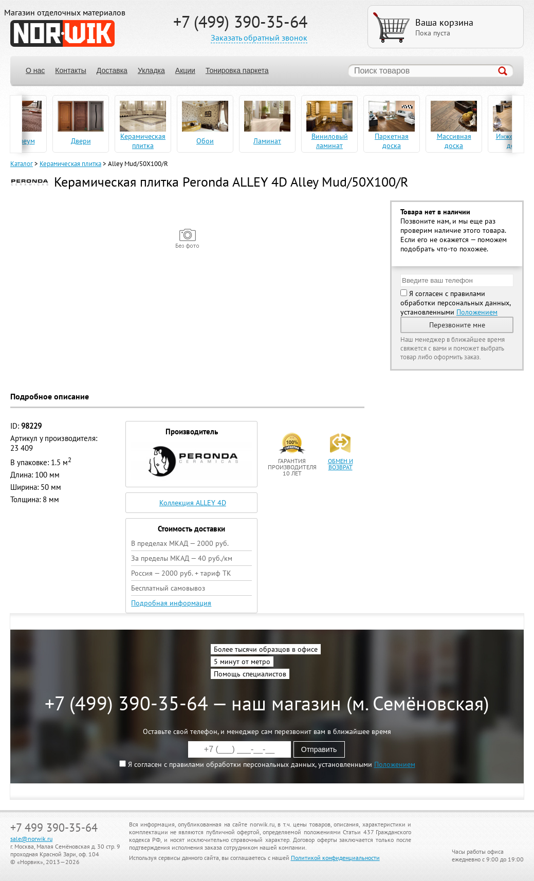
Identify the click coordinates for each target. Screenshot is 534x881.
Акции (185, 70)
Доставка (112, 70)
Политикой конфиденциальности (335, 857)
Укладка (151, 70)
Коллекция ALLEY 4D (192, 502)
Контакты (70, 70)
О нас (35, 70)
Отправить (319, 749)
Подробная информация (171, 603)
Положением (477, 312)
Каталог (21, 163)
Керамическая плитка (70, 163)
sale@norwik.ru (31, 838)
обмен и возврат (340, 464)
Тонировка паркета (237, 70)
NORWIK (62, 33)
